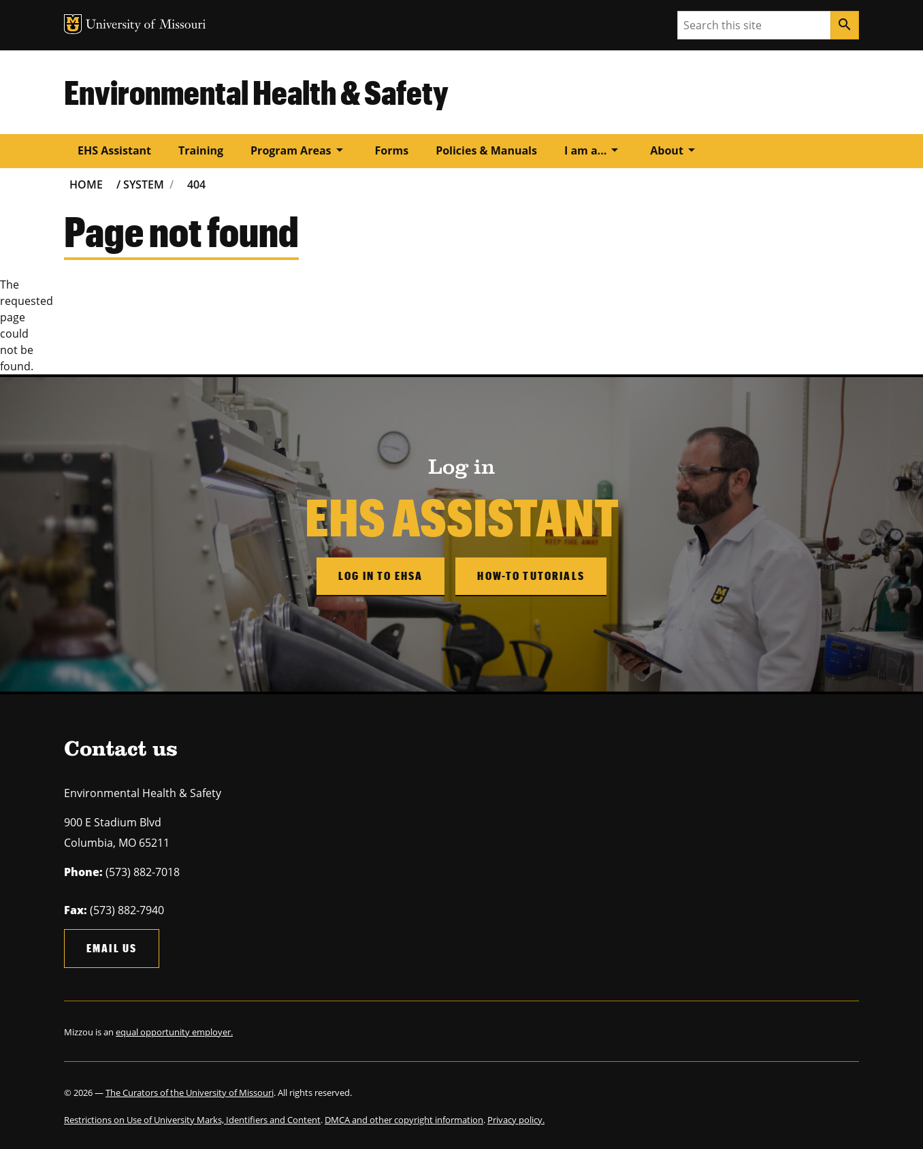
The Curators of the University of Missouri (190, 1092)
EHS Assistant (114, 150)
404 (196, 184)
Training (200, 150)
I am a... (593, 150)
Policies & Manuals (486, 150)
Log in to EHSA (380, 575)
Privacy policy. (516, 1120)
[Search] (844, 25)
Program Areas (298, 150)
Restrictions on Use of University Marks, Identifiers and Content (192, 1120)
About (675, 150)
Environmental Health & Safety (256, 92)
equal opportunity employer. (174, 1032)
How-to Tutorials (531, 575)
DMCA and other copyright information (404, 1120)
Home (86, 184)
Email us (111, 947)
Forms (392, 150)
